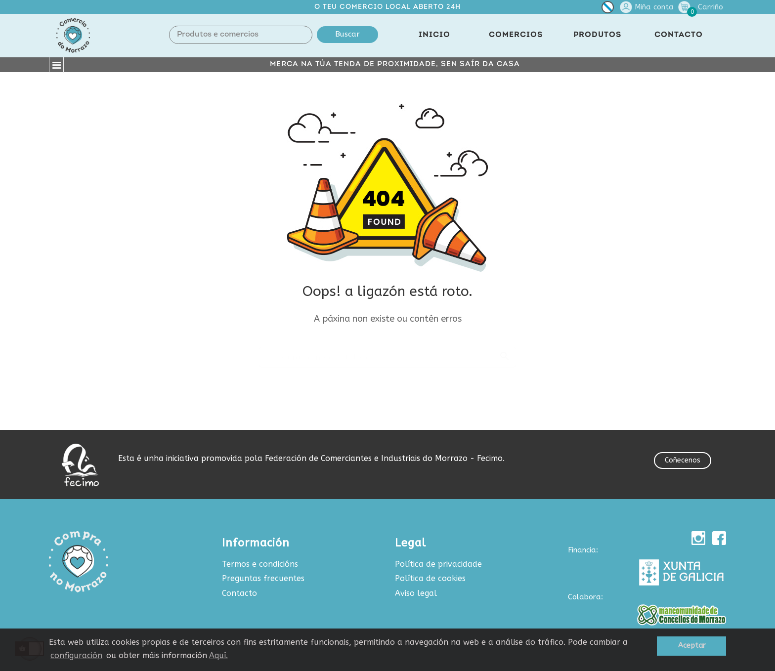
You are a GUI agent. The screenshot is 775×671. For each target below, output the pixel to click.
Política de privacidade (438, 564)
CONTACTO (678, 35)
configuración (76, 655)
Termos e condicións (260, 564)
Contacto (239, 593)
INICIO (434, 35)
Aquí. (218, 655)
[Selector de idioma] (607, 9)
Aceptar (691, 645)
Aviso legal (416, 593)
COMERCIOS (516, 35)
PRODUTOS (597, 35)
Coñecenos (682, 460)
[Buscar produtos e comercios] (387, 353)
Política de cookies (430, 578)
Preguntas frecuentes (263, 578)
